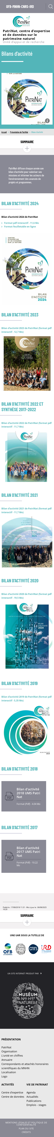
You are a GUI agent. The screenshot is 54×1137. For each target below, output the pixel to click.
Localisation (8, 1072)
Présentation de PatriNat (19, 132)
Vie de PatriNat (37, 1084)
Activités (7, 1084)
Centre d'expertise (12, 1092)
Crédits (26, 1132)
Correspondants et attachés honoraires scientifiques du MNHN (25, 1066)
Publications (33, 1101)
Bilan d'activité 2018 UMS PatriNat (28, 793)
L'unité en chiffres (12, 1055)
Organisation (9, 1051)
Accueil (4, 132)
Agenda (31, 1092)
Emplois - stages (36, 1105)
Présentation (11, 1039)
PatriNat (6, 1047)
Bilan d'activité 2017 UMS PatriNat (28, 852)
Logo (4, 1076)
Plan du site (26, 1128)
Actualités (32, 1096)
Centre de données (12, 1096)
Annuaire (6, 1059)
